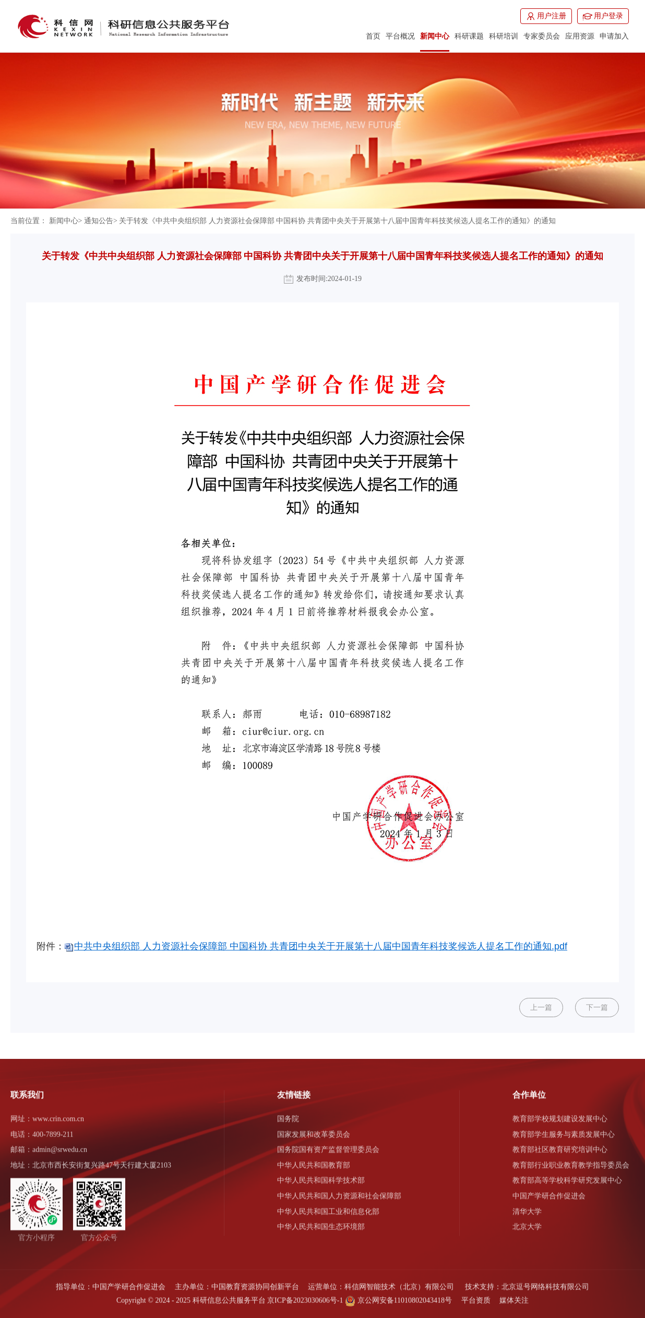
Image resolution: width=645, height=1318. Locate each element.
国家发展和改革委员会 (313, 1128)
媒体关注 (514, 1295)
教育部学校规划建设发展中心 (559, 1113)
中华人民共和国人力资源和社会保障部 (339, 1190)
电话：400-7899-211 (42, 1128)
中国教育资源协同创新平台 (255, 1281)
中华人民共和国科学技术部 (321, 1175)
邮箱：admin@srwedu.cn (48, 1144)
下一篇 (597, 1007)
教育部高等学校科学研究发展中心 (567, 1175)
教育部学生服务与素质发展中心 (563, 1128)
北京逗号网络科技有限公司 (545, 1281)
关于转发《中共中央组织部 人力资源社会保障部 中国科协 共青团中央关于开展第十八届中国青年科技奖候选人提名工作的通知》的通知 (337, 221)
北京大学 (527, 1221)
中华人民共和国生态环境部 (321, 1221)
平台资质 (476, 1295)
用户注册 (546, 16)
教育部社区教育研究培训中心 (559, 1144)
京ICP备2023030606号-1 (305, 1295)
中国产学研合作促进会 (549, 1190)
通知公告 (98, 221)
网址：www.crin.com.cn (47, 1113)
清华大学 (527, 1206)
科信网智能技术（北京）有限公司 (399, 1281)
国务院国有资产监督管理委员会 (328, 1144)
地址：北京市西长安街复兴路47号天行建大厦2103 (90, 1160)
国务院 (288, 1113)
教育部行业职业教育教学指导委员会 (570, 1160)
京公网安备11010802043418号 (398, 1295)
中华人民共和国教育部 (313, 1160)
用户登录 (603, 16)
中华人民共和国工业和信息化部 (328, 1206)
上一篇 (541, 1007)
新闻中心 (63, 221)
